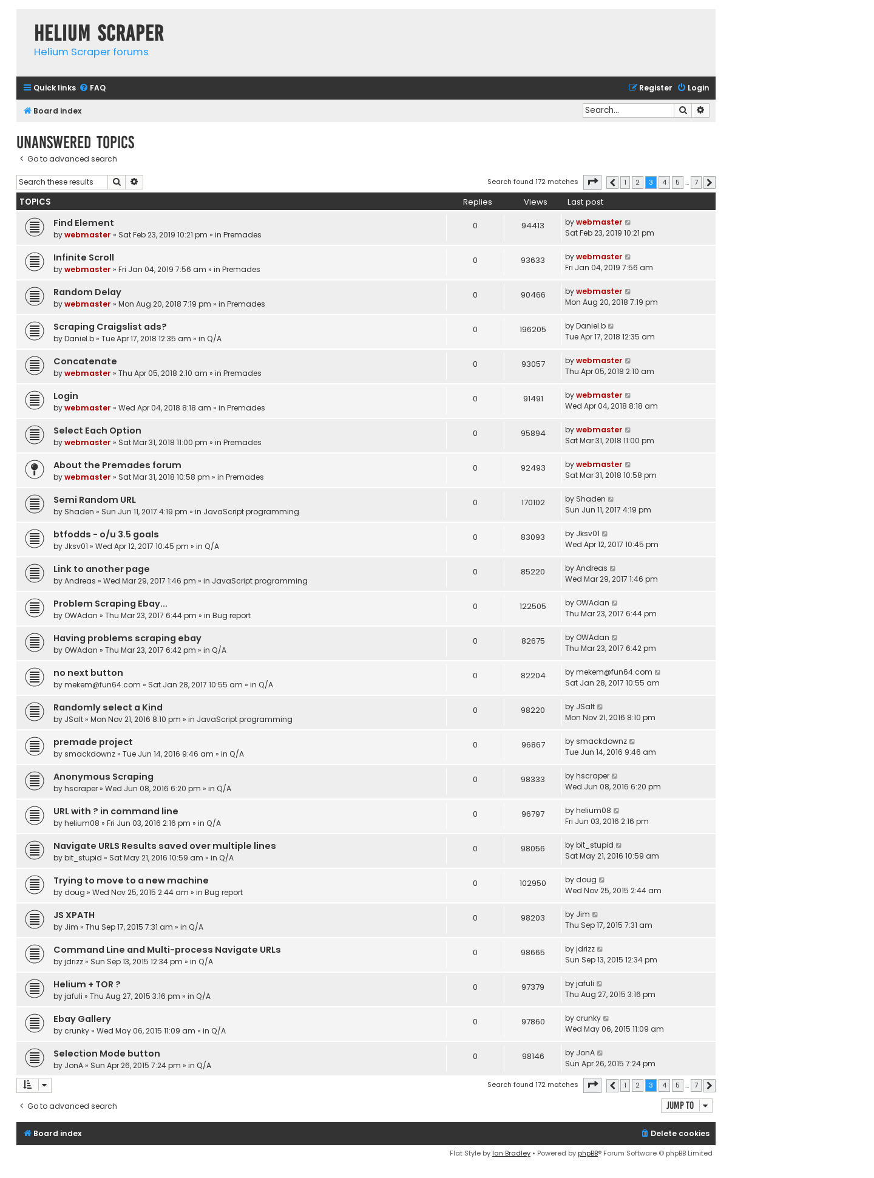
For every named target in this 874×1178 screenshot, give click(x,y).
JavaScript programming (251, 511)
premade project (93, 742)
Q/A (214, 338)
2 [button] (637, 182)
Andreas (80, 581)
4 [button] (664, 182)
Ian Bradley (511, 1153)
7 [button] (696, 182)
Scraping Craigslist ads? (110, 327)
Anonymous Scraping (103, 777)
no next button (88, 673)
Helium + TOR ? (87, 984)
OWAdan (81, 615)
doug (74, 892)
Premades (242, 235)
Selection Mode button (106, 1053)
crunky (76, 1031)
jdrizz (73, 961)
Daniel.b (79, 338)
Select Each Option (97, 430)
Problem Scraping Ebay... (110, 604)
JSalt (73, 719)
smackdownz (89, 754)
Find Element (83, 223)
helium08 (82, 823)
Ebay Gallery (82, 1019)
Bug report (231, 615)
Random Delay (87, 292)
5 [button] (678, 182)
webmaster (87, 235)
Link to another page (101, 569)
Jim (71, 927)
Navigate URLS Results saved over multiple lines (164, 846)
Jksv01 (76, 546)
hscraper (81, 788)
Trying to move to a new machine (131, 880)
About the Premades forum (117, 465)
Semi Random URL (94, 500)
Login (65, 396)
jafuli (73, 996)
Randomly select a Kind (108, 707)
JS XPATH (74, 915)
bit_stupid (83, 858)
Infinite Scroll (83, 257)
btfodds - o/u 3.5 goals (106, 534)
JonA (73, 1065)
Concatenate (85, 361)
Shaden (79, 511)
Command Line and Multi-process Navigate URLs (167, 950)
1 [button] (625, 182)
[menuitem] (92, 88)
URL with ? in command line (115, 811)
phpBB (588, 1153)
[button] (592, 182)
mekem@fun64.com (102, 684)
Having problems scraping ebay (127, 638)
